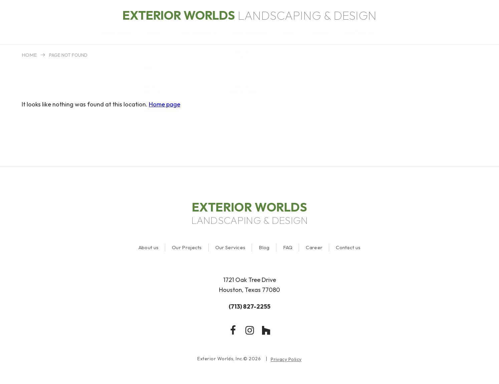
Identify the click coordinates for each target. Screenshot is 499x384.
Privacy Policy (286, 359)
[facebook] (233, 330)
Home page (164, 104)
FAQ (288, 247)
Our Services (230, 247)
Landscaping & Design (249, 15)
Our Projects (187, 247)
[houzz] (266, 330)
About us (149, 247)
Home (29, 55)
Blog (264, 247)
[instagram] (250, 330)
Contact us (348, 247)
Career (314, 247)
